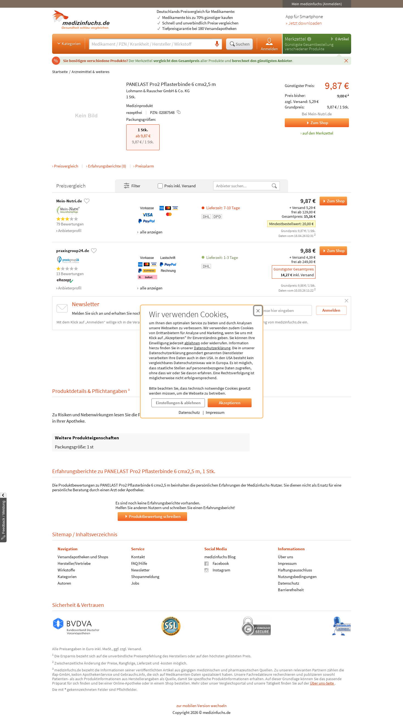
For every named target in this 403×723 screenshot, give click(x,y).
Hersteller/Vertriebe (74, 563)
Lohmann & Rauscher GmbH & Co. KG (158, 90)
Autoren (64, 583)
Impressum (215, 412)
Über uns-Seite (322, 683)
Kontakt (138, 556)
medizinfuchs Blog (220, 556)
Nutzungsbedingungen (297, 576)
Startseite (60, 71)
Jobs (135, 583)
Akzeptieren (229, 402)
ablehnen (192, 342)
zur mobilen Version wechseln (201, 705)
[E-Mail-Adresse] (277, 310)
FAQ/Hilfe (139, 563)
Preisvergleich (66, 166)
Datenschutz (189, 412)
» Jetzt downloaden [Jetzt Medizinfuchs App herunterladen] (304, 23)
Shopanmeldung (145, 576)
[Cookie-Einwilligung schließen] (258, 310)
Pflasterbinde (175, 84)
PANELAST (137, 84)
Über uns (285, 556)
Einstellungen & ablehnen (178, 402)
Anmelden (269, 44)
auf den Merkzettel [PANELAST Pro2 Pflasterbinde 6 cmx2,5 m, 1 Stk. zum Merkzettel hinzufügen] (317, 133)
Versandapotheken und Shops (83, 556)
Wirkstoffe (66, 570)
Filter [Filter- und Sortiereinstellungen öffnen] (131, 186)
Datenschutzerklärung (212, 347)
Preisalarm (144, 166)
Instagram (217, 570)
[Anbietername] (242, 186)
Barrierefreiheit (290, 589)
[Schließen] (346, 60)
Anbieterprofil (69, 230)
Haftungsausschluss (295, 570)
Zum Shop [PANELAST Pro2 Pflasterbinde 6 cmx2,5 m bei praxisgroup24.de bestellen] (332, 250)
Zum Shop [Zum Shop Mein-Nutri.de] (306, 122)
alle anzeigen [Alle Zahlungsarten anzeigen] (150, 232)
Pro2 (155, 84)
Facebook (216, 563)
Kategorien (68, 43)
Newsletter (140, 570)
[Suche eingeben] (150, 43)
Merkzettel (295, 39)
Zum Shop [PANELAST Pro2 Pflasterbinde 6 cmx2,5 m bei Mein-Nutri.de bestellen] (332, 201)
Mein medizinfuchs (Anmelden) (317, 3)
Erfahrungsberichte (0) (107, 166)
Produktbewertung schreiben (152, 516)
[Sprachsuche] (217, 44)
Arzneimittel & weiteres (90, 71)
